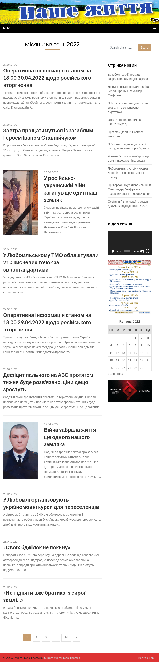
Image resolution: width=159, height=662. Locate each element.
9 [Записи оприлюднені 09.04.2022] (141, 345)
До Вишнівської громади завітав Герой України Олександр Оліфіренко (129, 91)
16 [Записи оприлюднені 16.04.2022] (141, 353)
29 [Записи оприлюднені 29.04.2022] (135, 367)
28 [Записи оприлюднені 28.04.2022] (129, 367)
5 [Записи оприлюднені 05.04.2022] (117, 345)
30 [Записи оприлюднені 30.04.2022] (141, 367)
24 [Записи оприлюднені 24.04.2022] (148, 360)
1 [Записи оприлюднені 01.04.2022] (135, 338)
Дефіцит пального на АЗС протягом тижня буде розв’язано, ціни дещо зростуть (48, 382)
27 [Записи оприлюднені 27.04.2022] (123, 367)
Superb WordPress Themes (62, 658)
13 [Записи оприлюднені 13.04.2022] (123, 353)
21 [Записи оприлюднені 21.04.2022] (129, 360)
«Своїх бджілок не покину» (36, 547)
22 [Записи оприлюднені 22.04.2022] (135, 360)
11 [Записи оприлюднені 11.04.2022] (111, 353)
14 (66, 637)
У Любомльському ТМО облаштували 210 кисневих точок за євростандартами (51, 262)
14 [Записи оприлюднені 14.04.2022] (129, 353)
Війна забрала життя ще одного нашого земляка (70, 437)
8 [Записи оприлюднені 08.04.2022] (135, 345)
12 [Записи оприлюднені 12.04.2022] (117, 353)
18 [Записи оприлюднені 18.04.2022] (111, 360)
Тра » (120, 373)
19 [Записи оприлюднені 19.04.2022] (117, 360)
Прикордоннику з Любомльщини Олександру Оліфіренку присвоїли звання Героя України (129, 189)
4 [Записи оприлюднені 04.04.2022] (111, 345)
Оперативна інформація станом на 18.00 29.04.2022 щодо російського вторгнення (47, 322)
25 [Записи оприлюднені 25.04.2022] (111, 367)
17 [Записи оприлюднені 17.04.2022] (148, 353)
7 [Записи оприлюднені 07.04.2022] (129, 345)
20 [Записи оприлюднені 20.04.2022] (123, 360)
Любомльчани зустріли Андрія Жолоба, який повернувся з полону (128, 173)
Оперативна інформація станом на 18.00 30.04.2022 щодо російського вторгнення (47, 77)
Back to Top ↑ (147, 658)
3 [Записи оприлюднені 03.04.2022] (148, 338)
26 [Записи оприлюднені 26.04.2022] (117, 367)
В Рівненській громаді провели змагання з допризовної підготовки (128, 107)
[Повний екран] (147, 251)
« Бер (111, 373)
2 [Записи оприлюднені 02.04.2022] (141, 338)
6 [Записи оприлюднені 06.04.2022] (123, 345)
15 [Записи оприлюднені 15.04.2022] (135, 353)
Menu (7, 28)
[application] (130, 243)
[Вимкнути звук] (142, 251)
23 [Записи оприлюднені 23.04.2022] (141, 360)
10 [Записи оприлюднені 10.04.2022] (148, 345)
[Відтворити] (113, 251)
